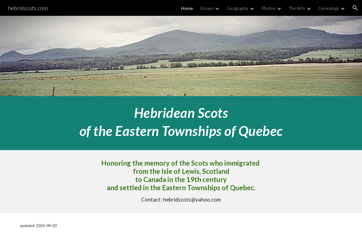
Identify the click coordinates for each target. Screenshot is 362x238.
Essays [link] (207, 8)
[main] (181, 123)
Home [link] (187, 8)
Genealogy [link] (328, 8)
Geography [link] (237, 8)
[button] (355, 8)
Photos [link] (268, 8)
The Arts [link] (297, 8)
